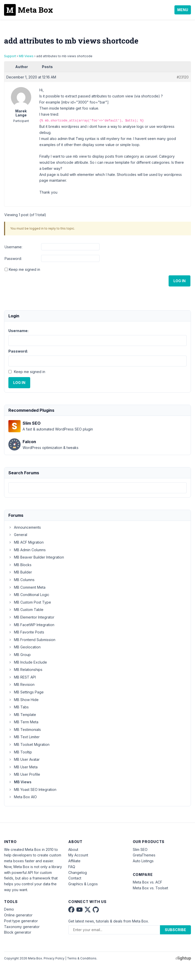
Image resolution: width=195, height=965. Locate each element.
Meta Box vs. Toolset (150, 888)
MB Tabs (18, 707)
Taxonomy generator (22, 927)
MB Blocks (19, 565)
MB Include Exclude (27, 662)
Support (10, 56)
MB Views (26, 56)
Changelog (77, 872)
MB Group (19, 654)
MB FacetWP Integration (31, 625)
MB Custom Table (25, 609)
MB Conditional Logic (28, 594)
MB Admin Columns (27, 550)
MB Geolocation (24, 647)
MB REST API (22, 677)
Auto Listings (143, 861)
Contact (74, 878)
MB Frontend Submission (31, 640)
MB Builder (20, 572)
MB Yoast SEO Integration (32, 789)
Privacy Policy (54, 958)
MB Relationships (25, 669)
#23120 (183, 77)
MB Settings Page (26, 692)
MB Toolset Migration (29, 744)
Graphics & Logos (83, 884)
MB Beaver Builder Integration (36, 557)
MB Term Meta (23, 722)
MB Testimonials (24, 729)
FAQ (71, 867)
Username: (13, 247)
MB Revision (21, 684)
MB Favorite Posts (26, 632)
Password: (13, 258)
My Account (78, 855)
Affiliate (74, 861)
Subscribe (175, 930)
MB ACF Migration (26, 542)
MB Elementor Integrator (31, 617)
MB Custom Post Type (29, 602)
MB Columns (21, 580)
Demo (9, 909)
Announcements (24, 527)
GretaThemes (144, 855)
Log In (179, 281)
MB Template (22, 714)
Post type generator (21, 921)
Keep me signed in (24, 269)
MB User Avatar (24, 759)
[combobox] (97, 487)
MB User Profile (24, 774)
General (17, 534)
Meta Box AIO (22, 797)
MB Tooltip (20, 752)
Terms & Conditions (81, 958)
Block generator (17, 932)
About (73, 849)
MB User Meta (23, 767)
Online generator (18, 915)
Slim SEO (140, 849)
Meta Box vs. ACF (147, 882)
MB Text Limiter (24, 737)
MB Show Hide (23, 699)
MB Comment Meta (26, 587)
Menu (182, 10)
